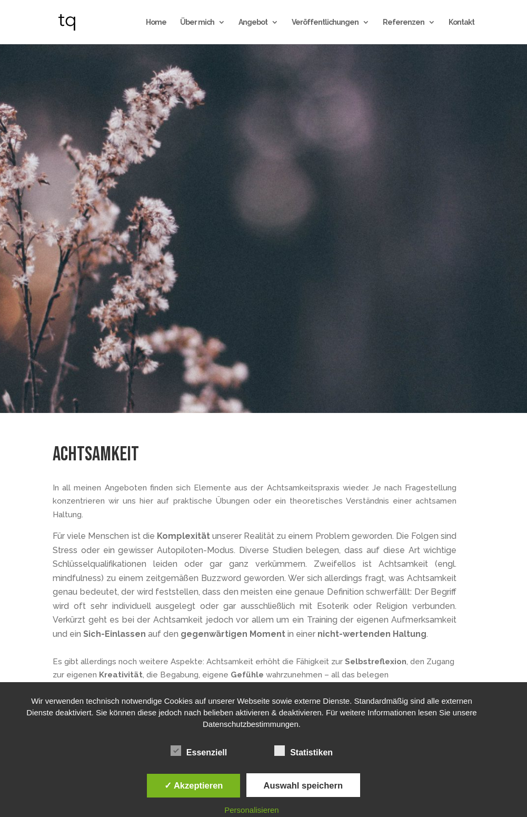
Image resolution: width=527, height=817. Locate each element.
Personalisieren (251, 809)
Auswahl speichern (303, 785)
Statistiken (303, 751)
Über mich (197, 22)
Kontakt (461, 22)
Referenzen (403, 22)
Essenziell (199, 751)
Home (156, 22)
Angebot (252, 22)
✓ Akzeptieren (193, 785)
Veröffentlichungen (325, 22)
